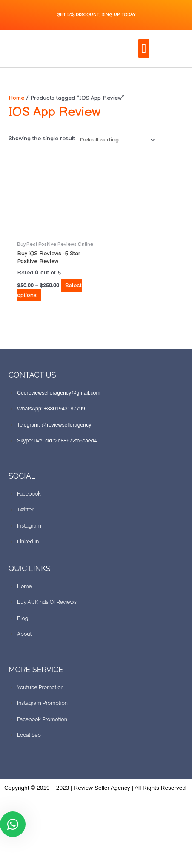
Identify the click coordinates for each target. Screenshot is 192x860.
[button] (143, 48)
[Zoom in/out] (10, 843)
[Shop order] (115, 140)
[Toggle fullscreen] (32, 843)
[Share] (54, 843)
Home (16, 98)
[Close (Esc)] (76, 843)
